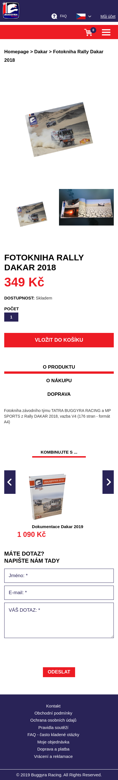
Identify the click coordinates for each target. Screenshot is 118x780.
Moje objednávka (53, 741)
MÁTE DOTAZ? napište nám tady (32, 557)
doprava (59, 394)
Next (108, 482)
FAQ (63, 16)
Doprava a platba (53, 749)
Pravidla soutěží (53, 727)
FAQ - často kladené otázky (53, 734)
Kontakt (53, 706)
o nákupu (59, 380)
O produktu (59, 367)
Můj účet (107, 16)
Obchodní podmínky (53, 713)
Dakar (40, 51)
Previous (10, 482)
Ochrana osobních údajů (53, 720)
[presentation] (47, 653)
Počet (11, 309)
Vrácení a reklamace (53, 756)
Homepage (16, 51)
